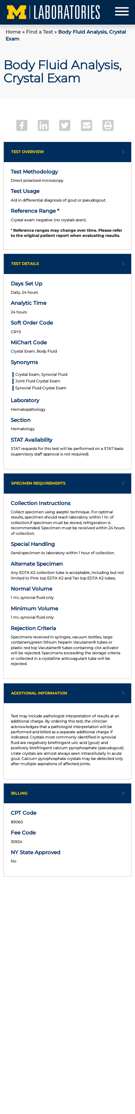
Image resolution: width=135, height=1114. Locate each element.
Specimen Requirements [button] (38, 483)
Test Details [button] (25, 263)
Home (13, 32)
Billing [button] (19, 793)
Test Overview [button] (27, 151)
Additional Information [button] (39, 693)
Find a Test (39, 32)
